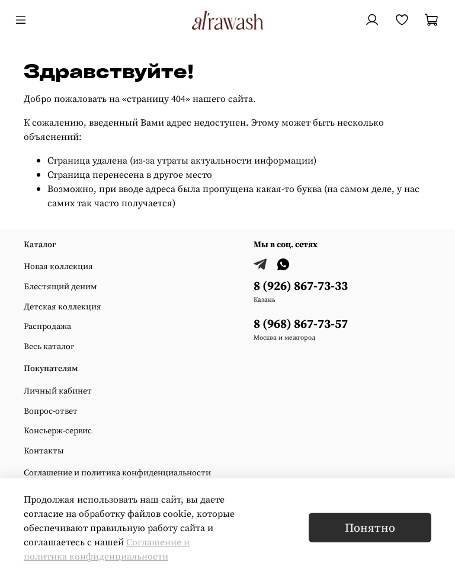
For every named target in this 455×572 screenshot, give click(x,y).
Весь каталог (49, 346)
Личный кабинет (58, 391)
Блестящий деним (60, 286)
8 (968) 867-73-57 (301, 323)
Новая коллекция (58, 266)
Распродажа (47, 326)
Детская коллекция (62, 306)
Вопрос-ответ (51, 411)
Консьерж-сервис (58, 430)
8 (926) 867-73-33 (301, 285)
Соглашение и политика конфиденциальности (117, 472)
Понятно (370, 527)
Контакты (44, 450)
